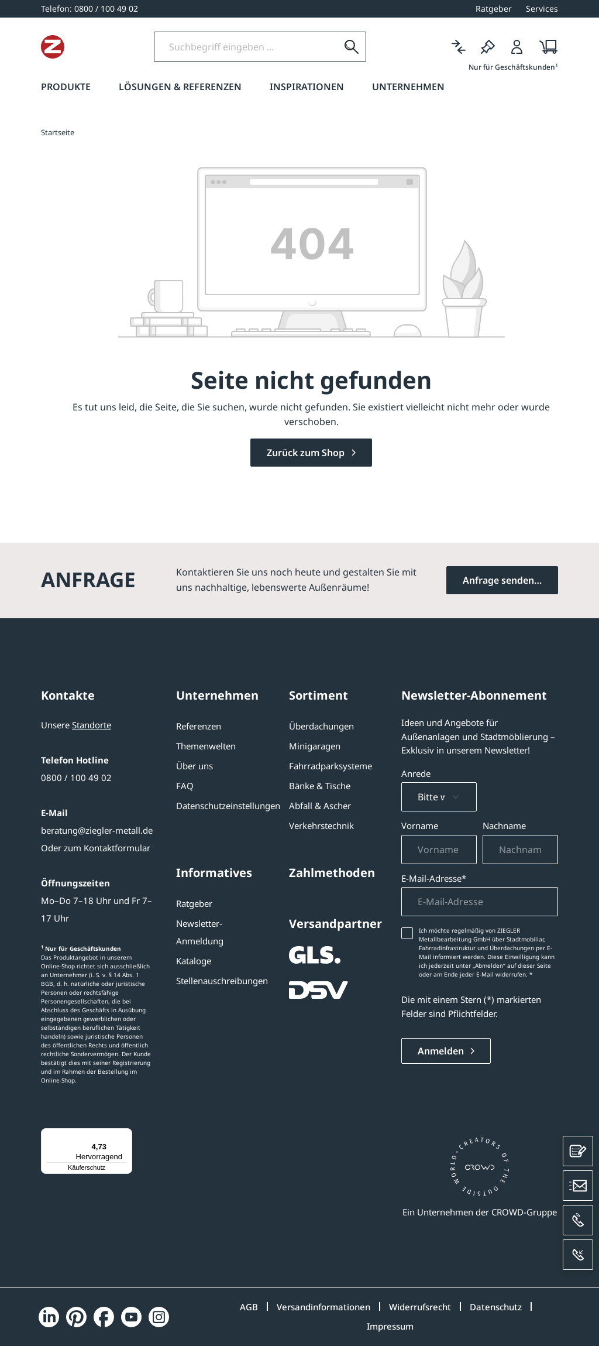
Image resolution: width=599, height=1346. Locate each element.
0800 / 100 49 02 (76, 777)
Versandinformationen (323, 1307)
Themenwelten (206, 746)
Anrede (416, 773)
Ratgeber (194, 903)
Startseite (57, 132)
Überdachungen (321, 726)
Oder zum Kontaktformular (95, 848)
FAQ (185, 786)
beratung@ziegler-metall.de (97, 830)
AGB (249, 1307)
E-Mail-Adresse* (433, 878)
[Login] (517, 46)
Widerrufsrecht (420, 1307)
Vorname (419, 825)
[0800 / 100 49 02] (89, 8)
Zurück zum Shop (307, 452)
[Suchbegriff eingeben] (292, 46)
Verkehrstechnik (321, 825)
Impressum (390, 1326)
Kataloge (193, 961)
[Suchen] (398, 46)
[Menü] (125, 1135)
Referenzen (198, 726)
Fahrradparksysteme (330, 766)
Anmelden (442, 1050)
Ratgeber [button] (494, 8)
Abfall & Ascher (320, 805)
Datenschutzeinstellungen (228, 805)
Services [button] (542, 8)
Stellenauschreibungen (222, 981)
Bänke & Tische (319, 786)
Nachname (504, 825)
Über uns (194, 766)
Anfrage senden (498, 580)
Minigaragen (314, 746)
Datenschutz (496, 1307)
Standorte (91, 725)
